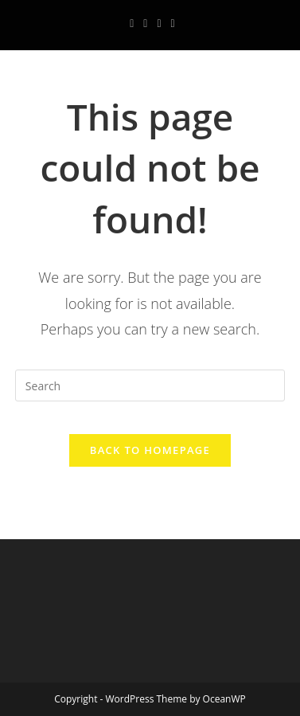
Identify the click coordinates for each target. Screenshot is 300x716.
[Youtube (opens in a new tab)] (159, 23)
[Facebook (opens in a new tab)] (131, 23)
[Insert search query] (150, 385)
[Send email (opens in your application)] (170, 23)
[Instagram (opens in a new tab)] (145, 23)
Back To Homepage (150, 450)
